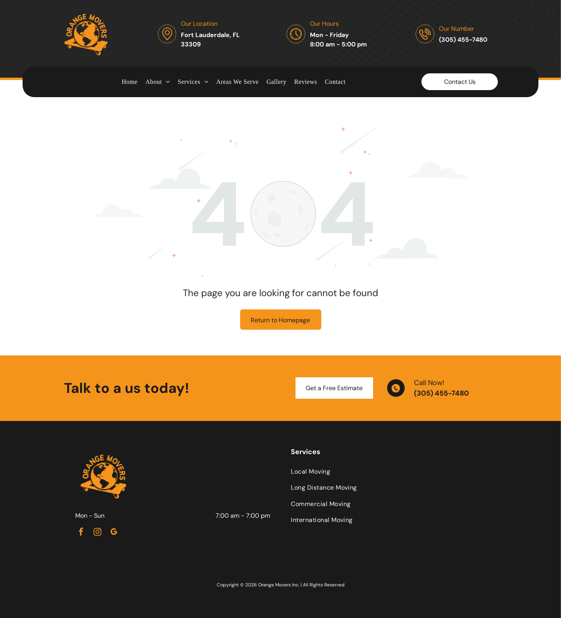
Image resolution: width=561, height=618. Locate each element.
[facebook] (81, 533)
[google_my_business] (114, 533)
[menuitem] (130, 81)
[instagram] (97, 533)
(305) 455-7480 (441, 393)
